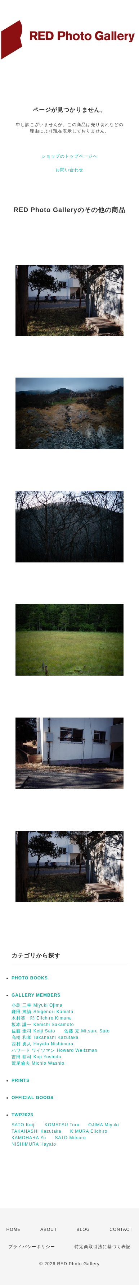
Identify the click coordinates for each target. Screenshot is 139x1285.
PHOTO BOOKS (30, 977)
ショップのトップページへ (69, 156)
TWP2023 (22, 1114)
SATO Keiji (24, 1124)
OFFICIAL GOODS (33, 1097)
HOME (13, 1229)
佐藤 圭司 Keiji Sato (33, 1031)
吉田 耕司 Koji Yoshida (36, 1056)
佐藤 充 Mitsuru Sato (87, 1031)
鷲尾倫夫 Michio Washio (38, 1063)
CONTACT (121, 1229)
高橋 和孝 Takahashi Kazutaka (45, 1037)
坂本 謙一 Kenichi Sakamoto (43, 1024)
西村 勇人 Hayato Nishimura (42, 1043)
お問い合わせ (69, 169)
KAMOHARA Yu (29, 1137)
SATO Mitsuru (70, 1137)
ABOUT (48, 1229)
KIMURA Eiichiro (89, 1131)
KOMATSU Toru (62, 1124)
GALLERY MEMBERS (36, 995)
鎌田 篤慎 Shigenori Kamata (42, 1011)
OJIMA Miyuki (103, 1124)
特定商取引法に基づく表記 (103, 1246)
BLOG (83, 1229)
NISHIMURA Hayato (34, 1144)
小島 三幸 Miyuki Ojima (37, 1005)
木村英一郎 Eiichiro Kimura (41, 1018)
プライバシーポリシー (31, 1246)
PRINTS (21, 1080)
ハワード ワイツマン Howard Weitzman (54, 1050)
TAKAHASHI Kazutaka (37, 1131)
